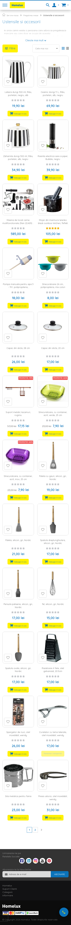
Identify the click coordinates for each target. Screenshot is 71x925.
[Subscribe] (60, 874)
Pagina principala (3, 14)
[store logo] (17, 5)
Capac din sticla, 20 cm (52, 348)
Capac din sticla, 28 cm (18, 348)
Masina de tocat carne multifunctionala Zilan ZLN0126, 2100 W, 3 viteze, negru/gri (18, 223)
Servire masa (12, 15)
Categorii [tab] (7, 892)
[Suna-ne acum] (63, 912)
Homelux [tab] (7, 885)
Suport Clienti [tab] (9, 888)
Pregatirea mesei (30, 15)
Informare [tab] (7, 895)
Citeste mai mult (34, 40)
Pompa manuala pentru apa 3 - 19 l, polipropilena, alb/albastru (18, 287)
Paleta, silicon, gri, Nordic (18, 540)
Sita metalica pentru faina (18, 796)
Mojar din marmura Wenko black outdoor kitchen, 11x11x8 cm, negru (53, 223)
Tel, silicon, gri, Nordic (53, 604)
